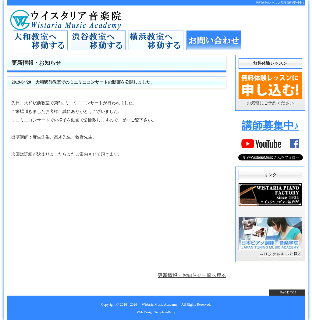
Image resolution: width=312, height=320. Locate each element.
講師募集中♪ (270, 125)
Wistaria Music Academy (160, 305)
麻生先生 (41, 137)
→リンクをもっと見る (280, 254)
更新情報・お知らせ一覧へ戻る (192, 275)
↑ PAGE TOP (287, 292)
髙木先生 (62, 137)
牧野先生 (83, 137)
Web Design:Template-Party (156, 312)
